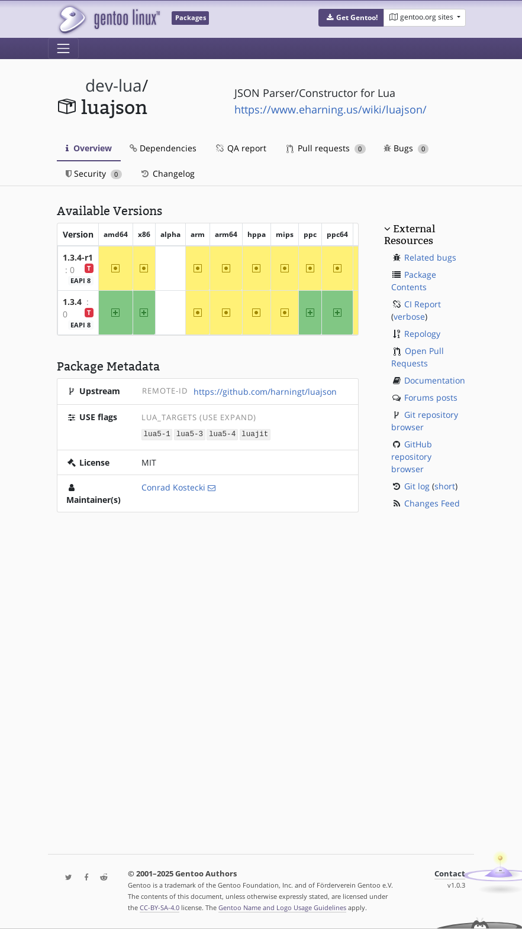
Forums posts (430, 397)
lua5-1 (157, 434)
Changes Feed (432, 503)
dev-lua (113, 85)
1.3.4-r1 (78, 257)
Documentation (434, 380)
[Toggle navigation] (63, 48)
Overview (89, 148)
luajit (254, 434)
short (444, 486)
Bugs (406, 148)
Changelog (167, 173)
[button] (351, 18)
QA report (240, 148)
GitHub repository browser (411, 456)
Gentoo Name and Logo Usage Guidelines (282, 907)
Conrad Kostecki (173, 486)
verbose (409, 316)
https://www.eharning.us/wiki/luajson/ (330, 109)
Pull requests (326, 148)
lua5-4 (222, 434)
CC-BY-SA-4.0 (159, 907)
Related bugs (430, 257)
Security (94, 173)
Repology (422, 333)
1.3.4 (72, 301)
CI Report (422, 304)
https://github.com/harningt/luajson (265, 391)
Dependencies (163, 148)
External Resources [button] (409, 234)
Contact (449, 874)
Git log (417, 486)
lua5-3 (189, 434)
